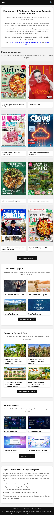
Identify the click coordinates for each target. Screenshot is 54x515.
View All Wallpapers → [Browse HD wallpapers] (27, 319)
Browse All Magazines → (27, 258)
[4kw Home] (3, 2)
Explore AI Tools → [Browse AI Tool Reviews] (27, 456)
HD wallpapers (25, 42)
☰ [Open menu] (28, 2)
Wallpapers (16, 508)
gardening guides (36, 42)
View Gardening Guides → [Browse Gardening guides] (27, 391)
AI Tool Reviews (37, 508)
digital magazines (15, 42)
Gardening (25, 508)
